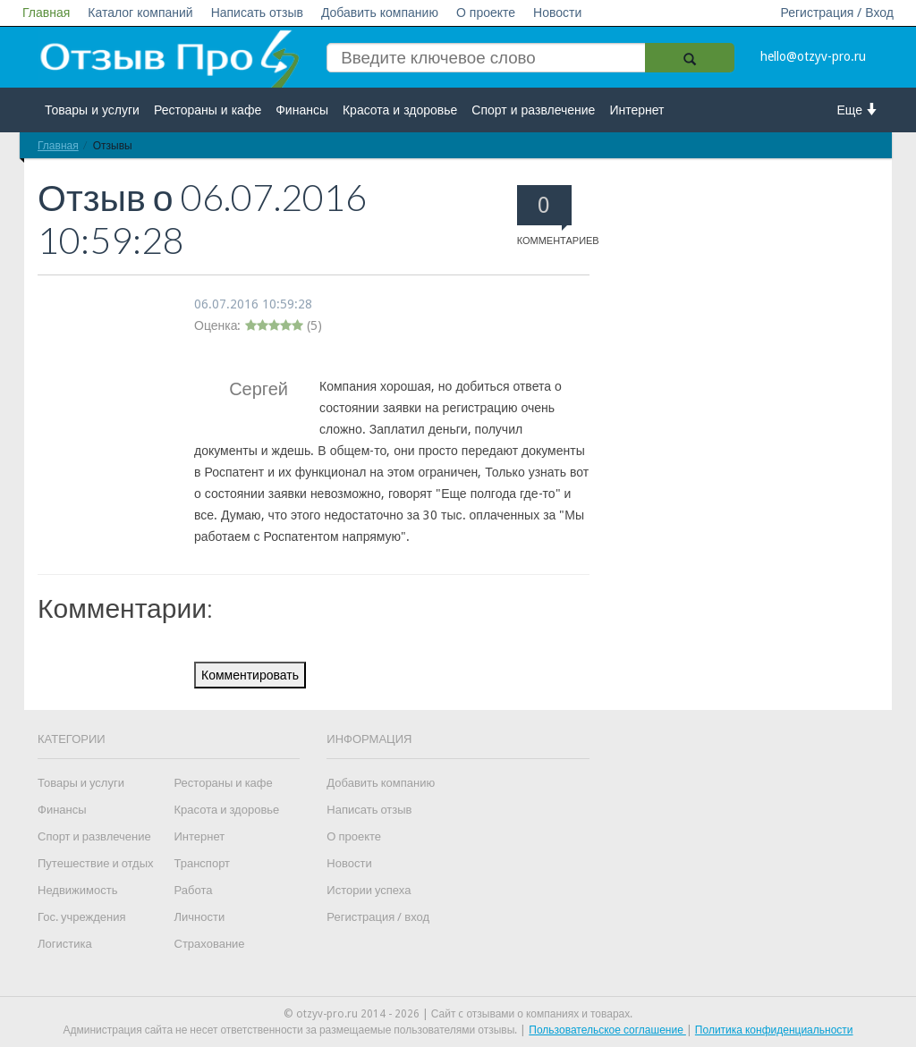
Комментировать (250, 675)
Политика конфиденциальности (774, 1030)
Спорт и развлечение (533, 110)
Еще (858, 109)
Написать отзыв (257, 12)
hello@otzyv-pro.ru (813, 56)
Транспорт (202, 863)
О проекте (485, 12)
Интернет (636, 110)
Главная (46, 12)
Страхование (209, 943)
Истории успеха (369, 890)
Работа (193, 890)
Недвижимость (77, 890)
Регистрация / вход (378, 917)
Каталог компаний (140, 12)
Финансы (302, 110)
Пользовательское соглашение (607, 1030)
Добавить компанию (379, 12)
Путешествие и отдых (96, 863)
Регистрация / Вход (837, 12)
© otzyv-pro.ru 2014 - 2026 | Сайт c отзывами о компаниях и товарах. (458, 1014)
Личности (199, 917)
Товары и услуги (92, 110)
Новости (557, 12)
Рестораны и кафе (207, 110)
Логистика (65, 943)
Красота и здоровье (400, 110)
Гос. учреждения (81, 917)
